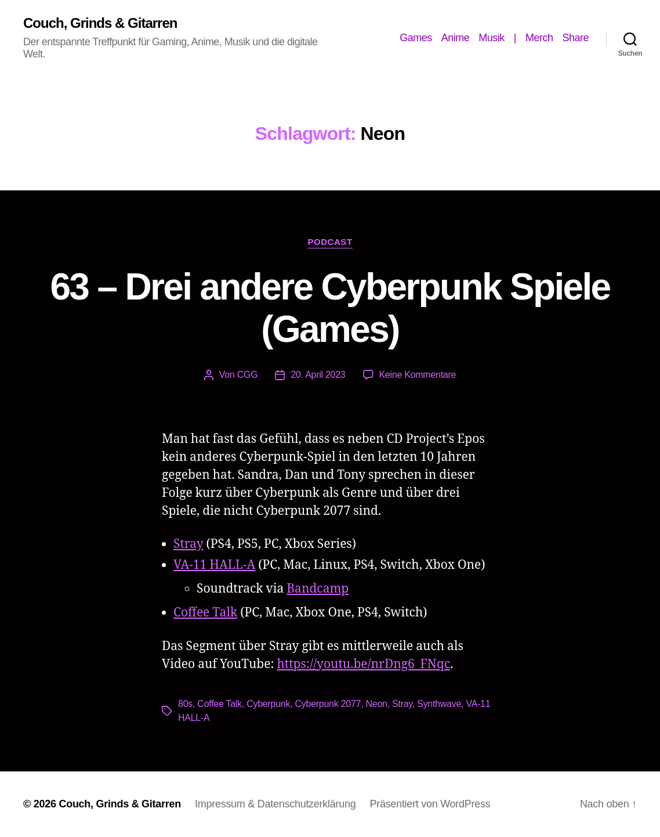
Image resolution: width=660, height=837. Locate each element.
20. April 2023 (318, 375)
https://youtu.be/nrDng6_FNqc (364, 664)
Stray (188, 544)
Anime (455, 38)
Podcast (329, 242)
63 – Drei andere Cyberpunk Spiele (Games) (330, 308)
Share (575, 38)
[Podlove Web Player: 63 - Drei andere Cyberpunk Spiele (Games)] (330, 413)
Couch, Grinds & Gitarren (100, 23)
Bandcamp (318, 589)
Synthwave (439, 704)
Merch (539, 38)
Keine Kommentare (417, 375)
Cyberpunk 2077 (328, 704)
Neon (376, 704)
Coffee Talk (205, 612)
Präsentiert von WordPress (429, 804)
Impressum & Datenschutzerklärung (275, 804)
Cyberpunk (268, 704)
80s (185, 704)
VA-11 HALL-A (214, 565)
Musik (491, 38)
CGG (247, 375)
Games (416, 38)
